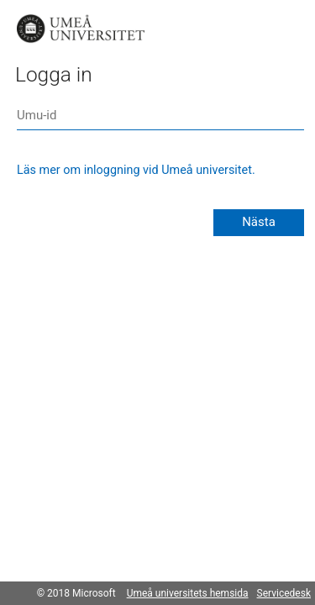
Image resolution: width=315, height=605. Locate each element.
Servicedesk (284, 593)
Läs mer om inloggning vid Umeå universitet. (136, 170)
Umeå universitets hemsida (188, 593)
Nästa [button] (259, 221)
